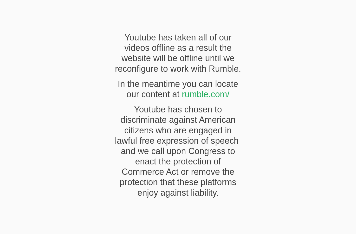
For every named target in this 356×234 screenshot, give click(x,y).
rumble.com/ (206, 94)
